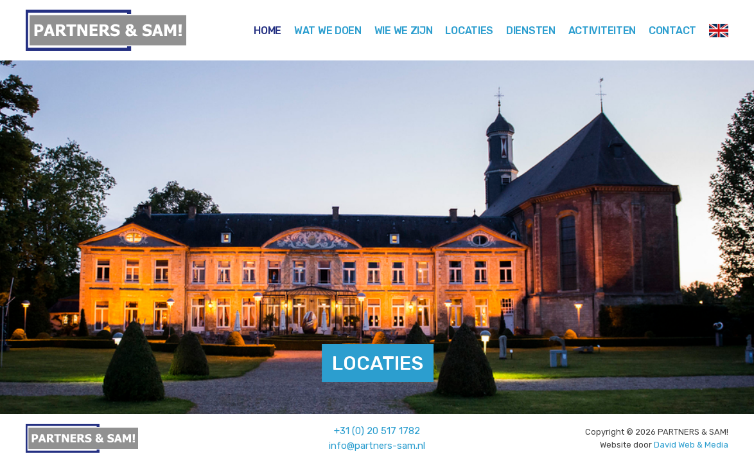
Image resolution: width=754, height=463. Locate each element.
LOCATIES (377, 363)
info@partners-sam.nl (377, 445)
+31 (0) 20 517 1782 (377, 431)
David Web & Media (691, 444)
